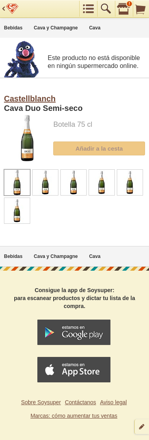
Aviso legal (113, 402)
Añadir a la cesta (99, 148)
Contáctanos (80, 402)
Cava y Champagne (56, 28)
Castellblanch (30, 98)
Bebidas (13, 28)
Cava (95, 28)
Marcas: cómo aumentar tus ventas (74, 416)
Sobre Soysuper (41, 402)
